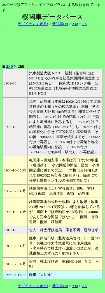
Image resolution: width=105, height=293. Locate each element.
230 (75, 24)
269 (84, 24)
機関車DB (60, 24)
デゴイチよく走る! (33, 24)
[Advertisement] (52, 45)
